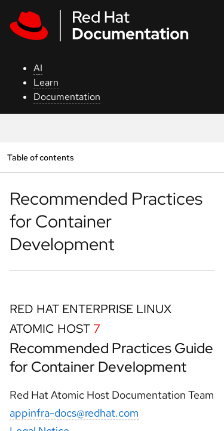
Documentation (66, 96)
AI (37, 68)
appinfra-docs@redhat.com (74, 413)
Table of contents (40, 157)
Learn (46, 82)
